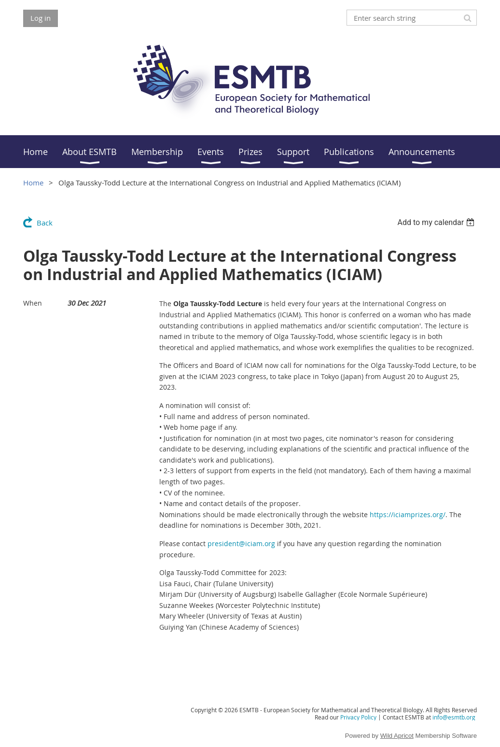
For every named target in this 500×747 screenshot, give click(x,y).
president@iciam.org (241, 543)
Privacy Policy (358, 717)
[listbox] (437, 222)
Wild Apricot (397, 735)
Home (33, 182)
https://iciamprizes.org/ (407, 514)
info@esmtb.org (453, 717)
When (32, 303)
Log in (40, 18)
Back (45, 222)
